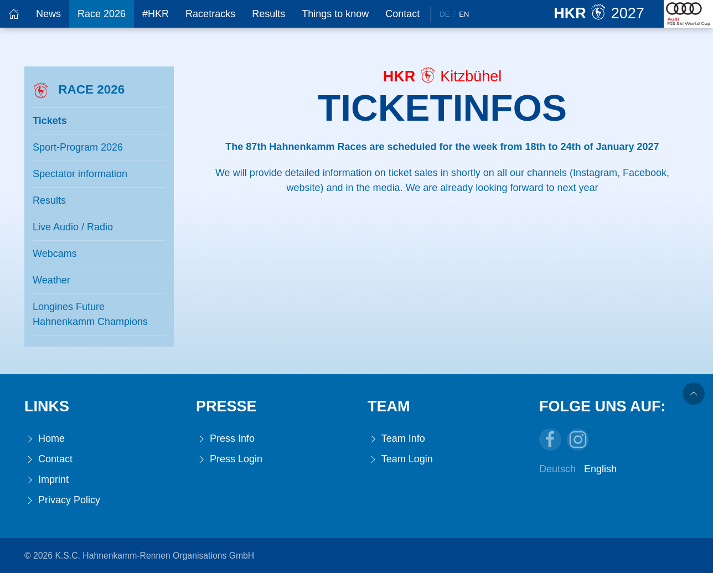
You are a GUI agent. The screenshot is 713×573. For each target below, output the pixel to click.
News (48, 13)
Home (44, 439)
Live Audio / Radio (73, 227)
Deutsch (557, 468)
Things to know (335, 13)
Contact (402, 13)
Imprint (46, 480)
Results (268, 13)
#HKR (155, 13)
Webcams (55, 253)
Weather (51, 280)
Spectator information (80, 173)
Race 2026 (102, 13)
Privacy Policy (62, 500)
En (464, 14)
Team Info (396, 439)
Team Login (400, 459)
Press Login (229, 459)
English (600, 468)
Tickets (50, 120)
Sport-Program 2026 (78, 147)
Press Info (225, 439)
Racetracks (210, 13)
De (445, 14)
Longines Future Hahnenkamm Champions (90, 314)
